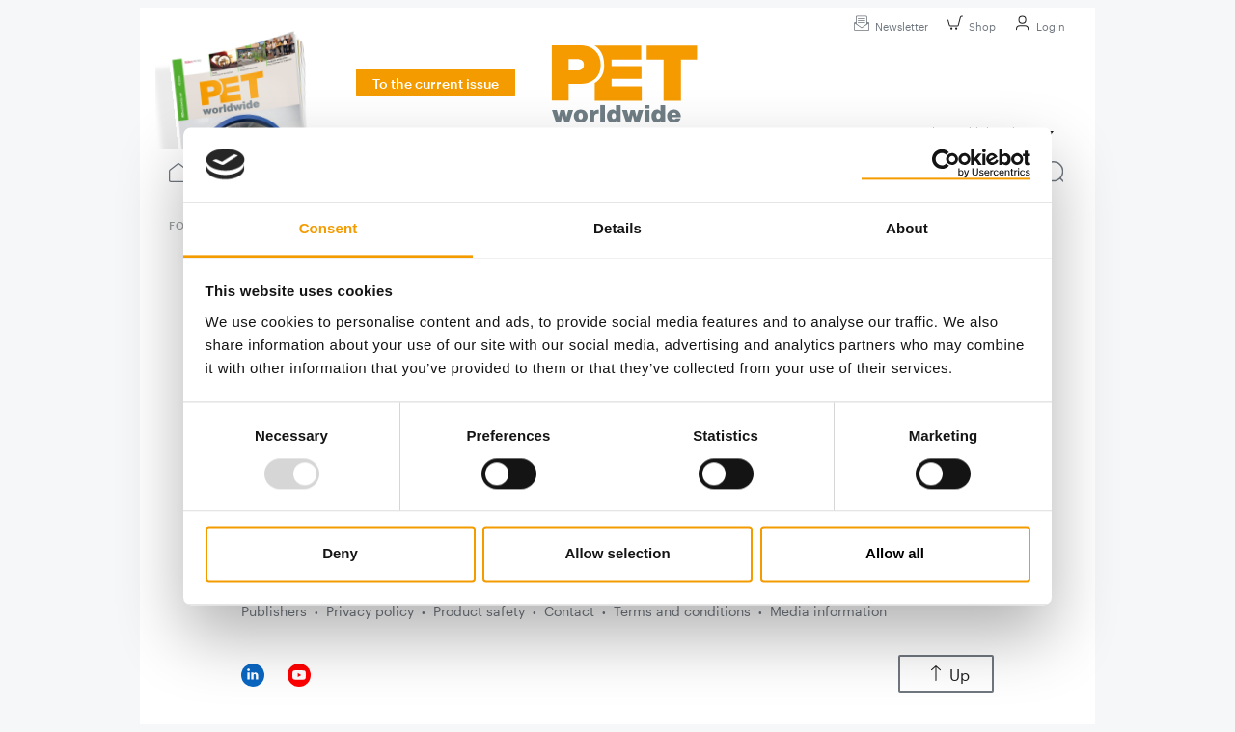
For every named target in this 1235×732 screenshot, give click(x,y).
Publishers (274, 611)
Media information (828, 611)
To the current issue (435, 83)
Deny (340, 554)
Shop (969, 26)
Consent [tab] (328, 228)
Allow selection (617, 554)
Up (946, 674)
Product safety (479, 611)
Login (1037, 26)
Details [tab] (617, 228)
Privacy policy (370, 611)
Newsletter (888, 26)
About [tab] (907, 228)
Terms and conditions (682, 611)
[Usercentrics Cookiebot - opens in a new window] (946, 164)
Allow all (894, 554)
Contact (569, 611)
